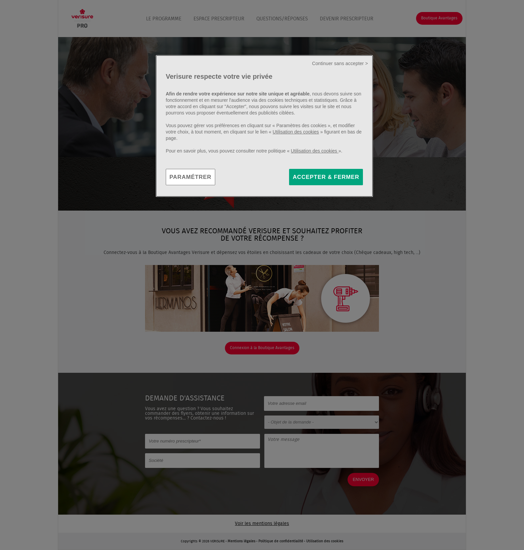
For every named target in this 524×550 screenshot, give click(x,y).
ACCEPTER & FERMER (326, 177)
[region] (264, 126)
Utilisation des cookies (296, 131)
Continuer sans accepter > (340, 63)
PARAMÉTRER (190, 177)
